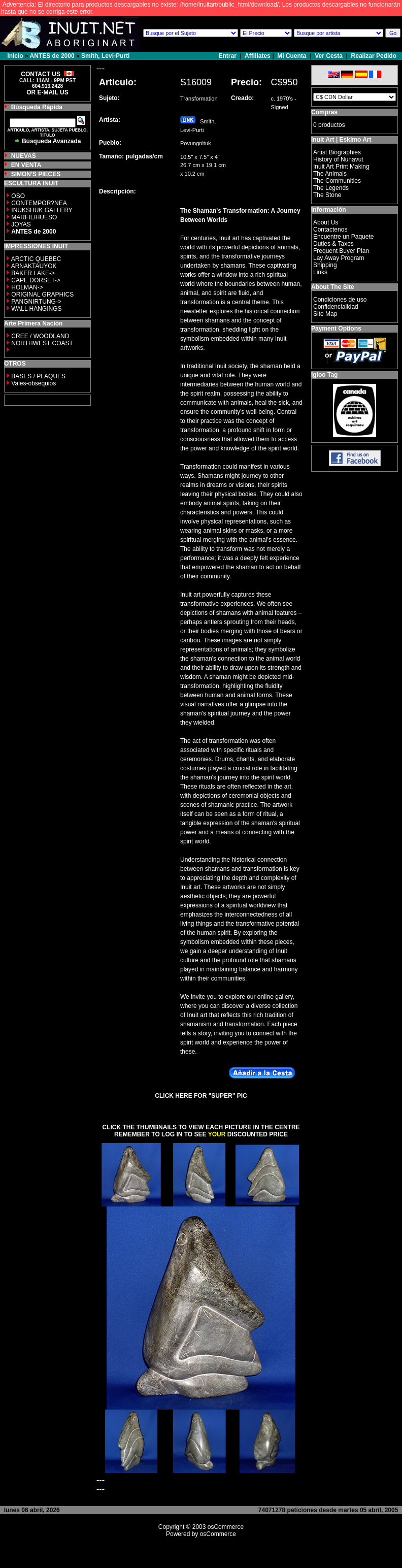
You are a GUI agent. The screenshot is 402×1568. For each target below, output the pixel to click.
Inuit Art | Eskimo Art (341, 139)
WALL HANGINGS (36, 308)
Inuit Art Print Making (341, 166)
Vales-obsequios (33, 383)
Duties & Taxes (333, 243)
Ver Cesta (329, 55)
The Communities (337, 180)
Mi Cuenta (291, 55)
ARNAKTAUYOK (34, 266)
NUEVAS (23, 155)
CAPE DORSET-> (35, 280)
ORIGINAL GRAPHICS (42, 294)
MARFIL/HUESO (34, 217)
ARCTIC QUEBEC (36, 259)
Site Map (325, 313)
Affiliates (258, 55)
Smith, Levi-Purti (105, 55)
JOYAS (20, 224)
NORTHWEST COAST (41, 343)
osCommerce (226, 1526)
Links (320, 272)
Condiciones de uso (339, 299)
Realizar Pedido (373, 55)
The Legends (331, 187)
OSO (18, 196)
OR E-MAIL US (47, 92)
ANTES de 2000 (52, 55)
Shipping (325, 265)
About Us (325, 222)
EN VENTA (26, 165)
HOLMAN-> (27, 287)
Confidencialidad (335, 306)
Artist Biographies (337, 152)
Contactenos (330, 229)
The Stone (327, 195)
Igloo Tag (324, 374)
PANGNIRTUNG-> (36, 301)
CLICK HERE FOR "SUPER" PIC (201, 1095)
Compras (324, 112)
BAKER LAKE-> (33, 273)
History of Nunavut (338, 159)
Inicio (15, 55)
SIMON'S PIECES (36, 174)
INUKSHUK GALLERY (42, 210)
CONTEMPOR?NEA (38, 203)
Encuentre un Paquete (343, 236)
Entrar (229, 55)
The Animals (330, 173)
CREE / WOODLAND (39, 336)
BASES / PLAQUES (38, 376)
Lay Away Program (338, 258)
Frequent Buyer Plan (341, 250)
